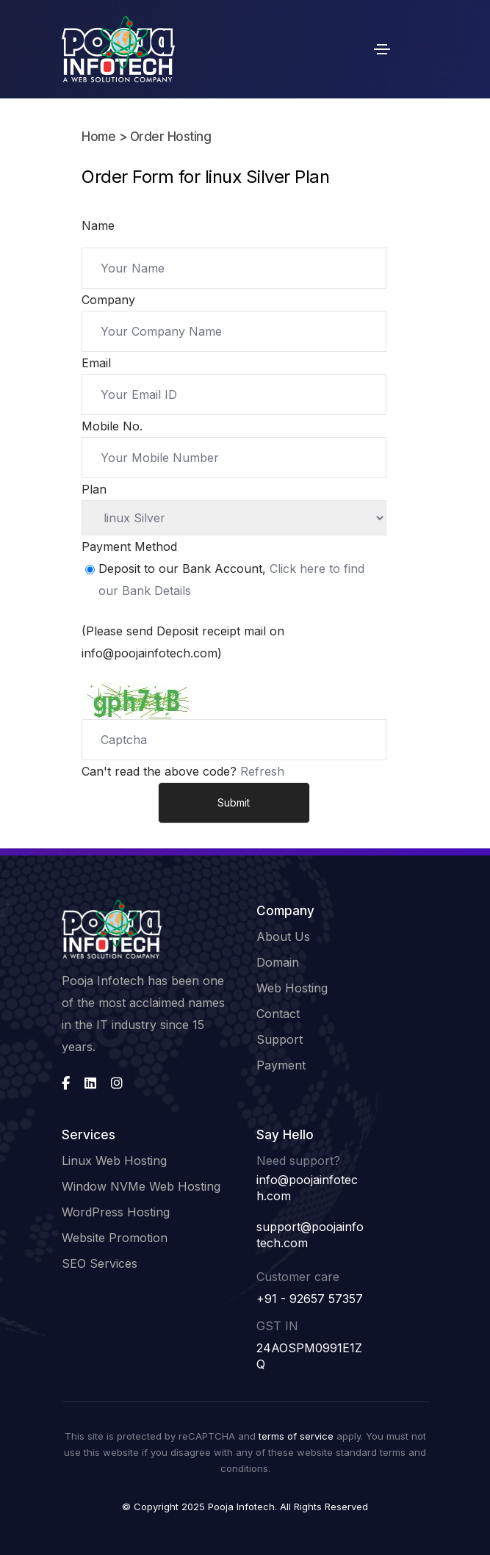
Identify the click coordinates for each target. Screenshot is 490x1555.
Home (98, 136)
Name (98, 225)
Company (108, 299)
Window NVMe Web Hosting (141, 1186)
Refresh (262, 771)
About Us (283, 936)
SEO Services (99, 1263)
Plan (94, 489)
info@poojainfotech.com (307, 1187)
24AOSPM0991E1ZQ (309, 1356)
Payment (281, 1065)
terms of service (296, 1436)
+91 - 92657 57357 (309, 1298)
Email (96, 363)
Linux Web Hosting (114, 1160)
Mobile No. (112, 426)
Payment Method (129, 546)
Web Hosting (292, 988)
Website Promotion (114, 1237)
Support (279, 1039)
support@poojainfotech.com (310, 1234)
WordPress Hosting (116, 1212)
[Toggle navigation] (382, 49)
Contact (278, 1013)
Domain (277, 962)
